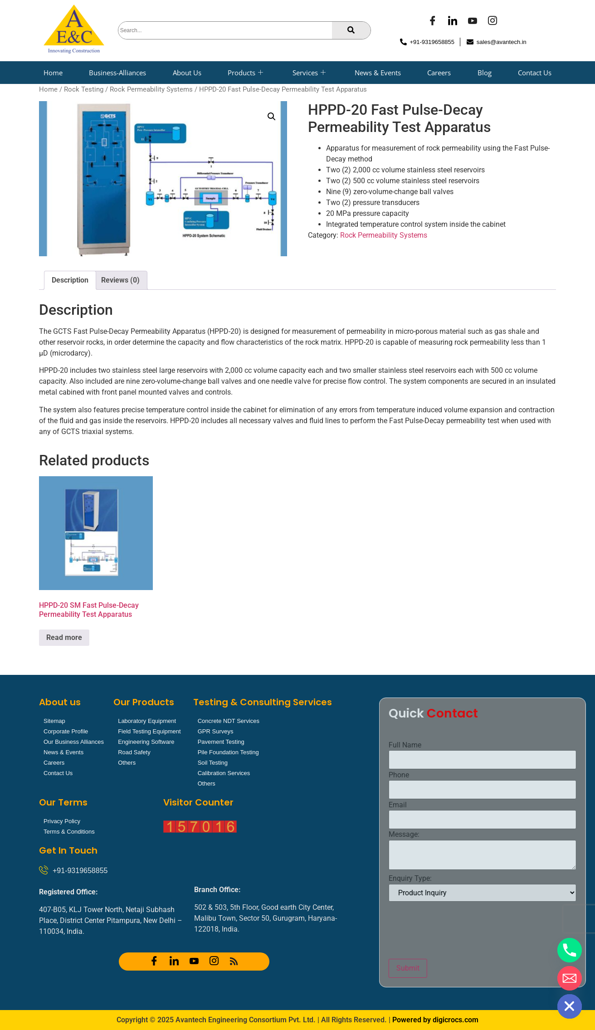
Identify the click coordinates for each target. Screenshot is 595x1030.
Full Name (508, 745)
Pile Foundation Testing (228, 752)
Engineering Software (146, 741)
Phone (502, 775)
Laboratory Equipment (147, 721)
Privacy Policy (62, 821)
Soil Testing (213, 762)
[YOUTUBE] (472, 22)
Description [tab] (70, 280)
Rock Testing (83, 89)
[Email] (569, 978)
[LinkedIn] (452, 22)
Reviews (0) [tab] (120, 280)
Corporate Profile (66, 731)
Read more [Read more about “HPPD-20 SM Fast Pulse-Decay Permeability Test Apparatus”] (64, 637)
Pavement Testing (221, 741)
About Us (187, 72)
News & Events (378, 72)
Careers (439, 72)
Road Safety (134, 752)
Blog (485, 72)
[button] (271, 116)
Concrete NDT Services (228, 721)
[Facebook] (432, 22)
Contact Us (534, 72)
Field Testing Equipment (149, 731)
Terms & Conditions (69, 831)
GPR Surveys (216, 731)
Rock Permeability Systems (151, 89)
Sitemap (54, 721)
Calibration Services (224, 773)
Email (501, 805)
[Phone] (569, 950)
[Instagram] (492, 22)
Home (53, 72)
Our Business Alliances (74, 741)
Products (245, 72)
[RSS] (234, 961)
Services (309, 72)
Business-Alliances (117, 72)
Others (127, 762)
